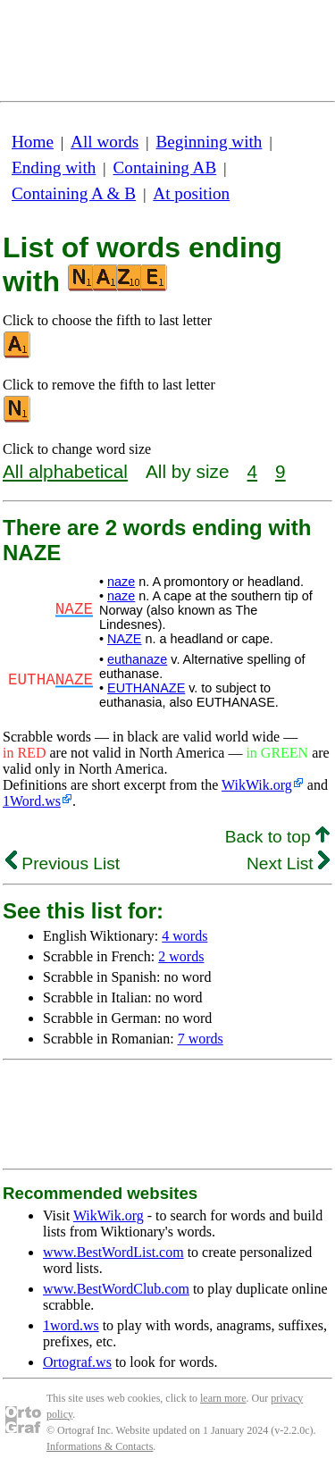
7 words (200, 1038)
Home (33, 141)
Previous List (62, 863)
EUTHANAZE (146, 688)
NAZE (124, 639)
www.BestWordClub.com (116, 1288)
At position (191, 193)
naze (121, 581)
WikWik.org (257, 784)
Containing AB (165, 167)
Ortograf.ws (77, 1362)
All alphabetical (65, 471)
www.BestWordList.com (113, 1252)
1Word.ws (32, 801)
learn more (223, 1398)
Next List (288, 863)
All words (104, 141)
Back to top (277, 836)
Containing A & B (74, 193)
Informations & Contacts (99, 1446)
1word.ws (71, 1325)
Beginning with (209, 141)
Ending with (54, 167)
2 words (181, 956)
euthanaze (137, 659)
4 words (184, 935)
